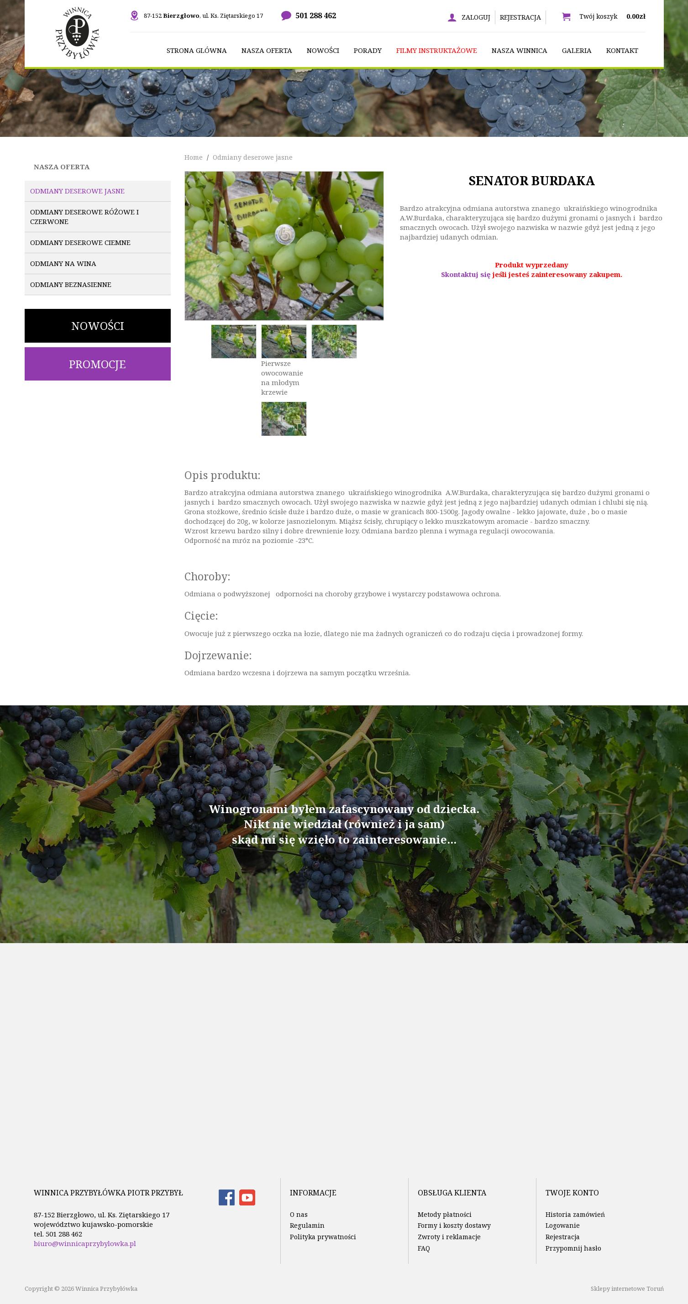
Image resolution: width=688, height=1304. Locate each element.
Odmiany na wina (63, 263)
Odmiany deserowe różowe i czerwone (84, 216)
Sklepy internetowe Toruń (627, 1288)
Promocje (97, 363)
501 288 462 (315, 15)
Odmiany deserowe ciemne (80, 242)
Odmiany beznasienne (70, 284)
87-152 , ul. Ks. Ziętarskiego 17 (203, 15)
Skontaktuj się (466, 274)
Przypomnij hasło (573, 1248)
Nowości (97, 325)
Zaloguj (476, 17)
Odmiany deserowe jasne (77, 190)
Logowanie (563, 1225)
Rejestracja (520, 17)
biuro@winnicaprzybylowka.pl (85, 1243)
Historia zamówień (575, 1214)
